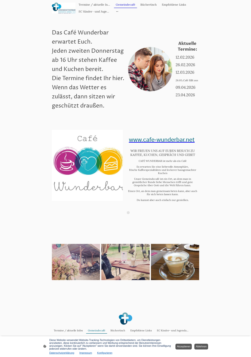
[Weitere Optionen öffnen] (117, 11)
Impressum (85, 353)
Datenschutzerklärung (61, 353)
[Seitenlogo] (63, 8)
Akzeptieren (183, 346)
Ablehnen (201, 346)
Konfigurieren (104, 353)
